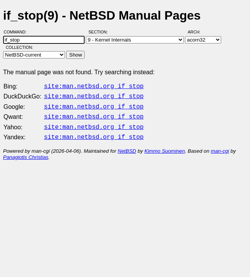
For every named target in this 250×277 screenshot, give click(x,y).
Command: (17, 32)
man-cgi (220, 146)
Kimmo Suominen (164, 146)
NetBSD (127, 146)
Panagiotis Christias (25, 152)
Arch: (197, 32)
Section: (99, 32)
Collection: (19, 47)
